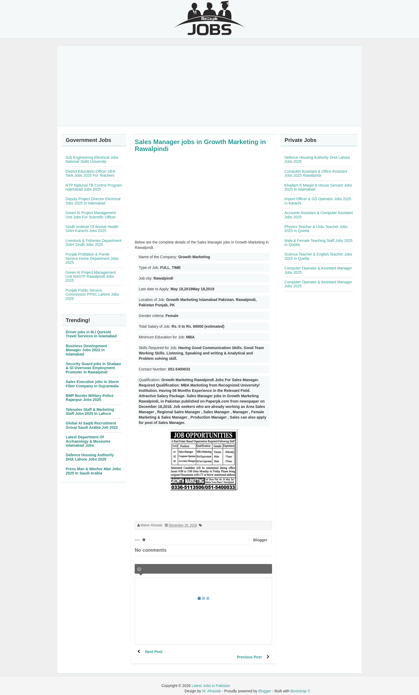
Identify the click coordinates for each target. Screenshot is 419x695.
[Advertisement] (209, 85)
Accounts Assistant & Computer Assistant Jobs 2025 (318, 215)
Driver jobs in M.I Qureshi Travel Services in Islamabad (91, 334)
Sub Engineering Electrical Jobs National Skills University (91, 159)
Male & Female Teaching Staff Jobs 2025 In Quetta (318, 242)
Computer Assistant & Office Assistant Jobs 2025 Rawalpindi (315, 173)
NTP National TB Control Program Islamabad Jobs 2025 (93, 187)
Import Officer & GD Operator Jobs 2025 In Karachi (317, 201)
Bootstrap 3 (300, 686)
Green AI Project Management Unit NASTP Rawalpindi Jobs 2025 (90, 276)
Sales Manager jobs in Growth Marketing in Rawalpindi (200, 145)
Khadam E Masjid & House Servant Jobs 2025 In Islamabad (318, 187)
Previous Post (248, 652)
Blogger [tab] (260, 540)
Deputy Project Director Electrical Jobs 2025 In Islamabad (92, 201)
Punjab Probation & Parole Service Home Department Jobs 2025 (91, 258)
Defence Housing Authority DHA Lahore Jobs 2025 (90, 457)
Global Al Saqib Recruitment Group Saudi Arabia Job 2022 (92, 425)
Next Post (154, 652)
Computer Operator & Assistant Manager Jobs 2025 (318, 270)
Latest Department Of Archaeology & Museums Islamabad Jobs (88, 441)
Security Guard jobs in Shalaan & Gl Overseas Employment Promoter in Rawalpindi (93, 368)
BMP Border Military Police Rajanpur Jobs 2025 (90, 397)
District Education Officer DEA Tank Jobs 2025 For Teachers (90, 173)
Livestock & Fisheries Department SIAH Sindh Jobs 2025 (93, 242)
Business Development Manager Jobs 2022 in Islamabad (86, 350)
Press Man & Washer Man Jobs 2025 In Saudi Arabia (93, 471)
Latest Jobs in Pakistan (211, 680)
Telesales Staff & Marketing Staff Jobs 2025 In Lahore (90, 411)
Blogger (264, 686)
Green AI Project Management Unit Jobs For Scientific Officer (90, 215)
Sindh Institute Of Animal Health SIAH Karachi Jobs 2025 (91, 229)
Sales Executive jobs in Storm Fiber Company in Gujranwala (92, 384)
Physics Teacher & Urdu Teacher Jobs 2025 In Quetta (315, 229)
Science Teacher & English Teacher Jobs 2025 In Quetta (318, 256)
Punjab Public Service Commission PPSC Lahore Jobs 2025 (92, 294)
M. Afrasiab (211, 686)
